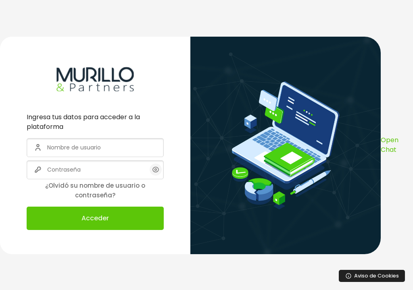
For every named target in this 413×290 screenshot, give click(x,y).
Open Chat (389, 144)
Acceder (95, 218)
